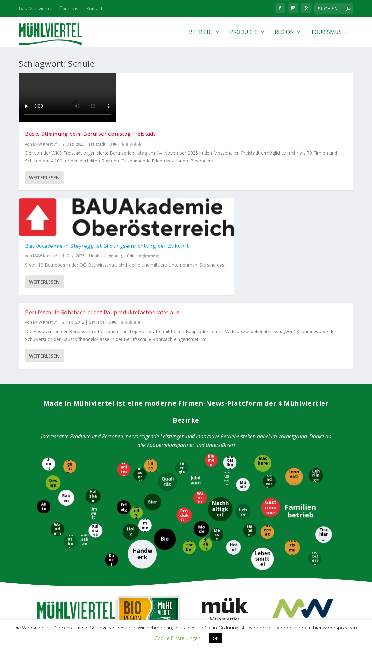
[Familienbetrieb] (301, 377)
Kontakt (94, 9)
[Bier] (152, 367)
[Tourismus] (291, 412)
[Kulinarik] (94, 396)
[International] (267, 399)
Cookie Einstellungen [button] (178, 638)
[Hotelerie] (315, 425)
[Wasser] (199, 363)
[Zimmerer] (146, 391)
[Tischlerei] (322, 400)
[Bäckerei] (262, 330)
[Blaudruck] (137, 379)
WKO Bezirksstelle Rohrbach (149, 588)
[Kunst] (111, 425)
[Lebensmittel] (262, 426)
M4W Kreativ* (45, 150)
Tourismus (326, 32)
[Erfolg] (124, 373)
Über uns (68, 9)
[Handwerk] (141, 419)
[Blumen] (212, 327)
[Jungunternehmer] (69, 333)
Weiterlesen (44, 222)
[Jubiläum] (197, 346)
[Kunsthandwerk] (86, 408)
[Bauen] (67, 365)
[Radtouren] (47, 329)
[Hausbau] (70, 407)
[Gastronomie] (269, 374)
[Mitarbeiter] (189, 414)
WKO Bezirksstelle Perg (143, 577)
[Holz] (130, 398)
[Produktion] (185, 381)
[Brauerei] (139, 341)
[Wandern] (57, 395)
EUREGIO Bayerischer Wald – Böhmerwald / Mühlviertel (224, 576)
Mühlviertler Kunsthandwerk (224, 512)
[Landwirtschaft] (270, 347)
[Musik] (243, 352)
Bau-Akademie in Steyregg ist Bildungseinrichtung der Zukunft (182, 105)
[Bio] (166, 406)
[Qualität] (167, 349)
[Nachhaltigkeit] (221, 375)
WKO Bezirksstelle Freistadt (148, 566)
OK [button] (216, 638)
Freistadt (97, 150)
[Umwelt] (93, 378)
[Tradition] (123, 337)
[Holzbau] (92, 363)
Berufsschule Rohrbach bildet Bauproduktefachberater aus (292, 86)
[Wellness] (151, 331)
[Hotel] (234, 412)
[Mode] (201, 394)
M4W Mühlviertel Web (301, 509)
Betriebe (201, 32)
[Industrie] (226, 345)
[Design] (54, 350)
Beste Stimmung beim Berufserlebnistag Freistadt (61, 137)
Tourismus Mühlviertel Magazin (71, 512)
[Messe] (218, 401)
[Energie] (182, 333)
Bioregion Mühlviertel (148, 509)
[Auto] (45, 373)
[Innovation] (294, 344)
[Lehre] (244, 378)
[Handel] (250, 395)
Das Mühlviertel (35, 9)
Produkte (244, 32)
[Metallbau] (229, 329)
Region (284, 32)
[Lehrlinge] (316, 342)
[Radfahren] (204, 409)
